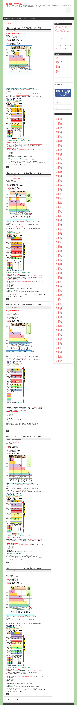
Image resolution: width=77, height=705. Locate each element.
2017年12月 (58, 246)
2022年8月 (58, 175)
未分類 (57, 67)
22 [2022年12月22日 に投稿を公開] (63, 46)
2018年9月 (58, 234)
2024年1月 (58, 153)
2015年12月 (58, 277)
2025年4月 (58, 133)
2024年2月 (58, 151)
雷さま (57, 72)
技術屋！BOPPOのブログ (17, 3)
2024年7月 (58, 145)
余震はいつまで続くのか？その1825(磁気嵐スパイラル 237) (23, 436)
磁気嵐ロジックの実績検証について (27, 89)
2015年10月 (58, 280)
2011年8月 (58, 344)
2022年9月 (58, 173)
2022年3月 (58, 181)
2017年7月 (58, 252)
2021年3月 (58, 197)
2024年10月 (58, 141)
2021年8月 (58, 190)
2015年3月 (58, 289)
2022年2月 (58, 182)
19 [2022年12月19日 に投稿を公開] (56, 46)
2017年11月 (58, 247)
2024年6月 (58, 146)
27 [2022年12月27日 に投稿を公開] (58, 48)
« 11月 (56, 49)
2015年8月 (58, 282)
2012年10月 (58, 326)
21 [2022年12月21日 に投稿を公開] (60, 46)
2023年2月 (58, 167)
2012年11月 (58, 325)
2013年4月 (58, 318)
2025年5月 (58, 132)
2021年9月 (58, 189)
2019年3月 (58, 226)
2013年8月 (58, 313)
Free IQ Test (57, 102)
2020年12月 (58, 201)
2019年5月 (58, 224)
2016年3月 (58, 273)
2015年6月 (58, 285)
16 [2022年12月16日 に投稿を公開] (65, 45)
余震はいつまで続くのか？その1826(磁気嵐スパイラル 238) (23, 305)
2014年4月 (58, 303)
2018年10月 (58, 233)
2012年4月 (58, 334)
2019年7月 (58, 221)
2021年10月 (58, 188)
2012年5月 (58, 333)
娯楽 (57, 63)
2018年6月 (58, 238)
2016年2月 (58, 274)
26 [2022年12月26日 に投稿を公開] (56, 48)
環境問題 (58, 70)
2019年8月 (58, 220)
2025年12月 (58, 123)
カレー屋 (58, 57)
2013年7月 (58, 314)
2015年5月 (58, 286)
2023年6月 (58, 162)
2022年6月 (58, 177)
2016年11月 (58, 263)
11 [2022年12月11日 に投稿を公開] (70, 44)
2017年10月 (58, 248)
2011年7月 (58, 346)
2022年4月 (58, 180)
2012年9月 (58, 327)
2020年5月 (58, 210)
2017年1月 (58, 260)
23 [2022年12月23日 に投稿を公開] (65, 46)
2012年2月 (58, 336)
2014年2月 (58, 305)
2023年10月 (58, 157)
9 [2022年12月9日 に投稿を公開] (65, 44)
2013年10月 (58, 311)
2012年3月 (58, 335)
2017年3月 (58, 258)
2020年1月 (58, 215)
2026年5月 (58, 116)
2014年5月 (58, 302)
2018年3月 (58, 242)
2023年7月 (58, 160)
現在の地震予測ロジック (35, 18)
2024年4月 (58, 149)
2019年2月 (58, 228)
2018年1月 (58, 245)
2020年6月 (58, 208)
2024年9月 (58, 142)
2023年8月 (58, 159)
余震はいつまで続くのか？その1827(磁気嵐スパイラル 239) (23, 173)
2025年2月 (58, 136)
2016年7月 (58, 268)
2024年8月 (58, 144)
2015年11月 (58, 278)
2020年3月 (58, 212)
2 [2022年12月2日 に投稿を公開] (65, 42)
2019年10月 (58, 217)
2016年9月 (58, 265)
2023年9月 (58, 158)
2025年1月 (58, 137)
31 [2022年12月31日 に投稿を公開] (67, 48)
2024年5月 (58, 148)
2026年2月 (58, 120)
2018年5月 (58, 239)
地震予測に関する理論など (9, 18)
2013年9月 (58, 312)
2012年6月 (58, 331)
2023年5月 (58, 163)
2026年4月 (58, 118)
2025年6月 (58, 131)
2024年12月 (58, 138)
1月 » (59, 49)
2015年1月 (58, 291)
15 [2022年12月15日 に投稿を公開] (63, 45)
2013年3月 (58, 320)
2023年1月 (58, 168)
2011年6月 (58, 347)
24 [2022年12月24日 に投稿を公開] (67, 46)
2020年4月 (58, 211)
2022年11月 (58, 171)
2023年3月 (58, 166)
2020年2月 (58, 214)
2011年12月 (58, 339)
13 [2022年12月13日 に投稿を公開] (58, 45)
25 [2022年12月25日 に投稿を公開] (70, 46)
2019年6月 (58, 223)
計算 (57, 71)
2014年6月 (58, 300)
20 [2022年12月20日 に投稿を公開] (58, 46)
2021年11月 (58, 186)
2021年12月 (58, 185)
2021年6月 (58, 193)
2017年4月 (58, 256)
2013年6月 (58, 316)
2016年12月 (58, 261)
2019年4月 (58, 225)
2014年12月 (58, 292)
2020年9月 (58, 204)
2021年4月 (58, 195)
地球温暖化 (58, 61)
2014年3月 (58, 304)
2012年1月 (58, 338)
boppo (13, 30)
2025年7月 (58, 129)
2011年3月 (58, 351)
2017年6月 (58, 254)
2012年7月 (58, 330)
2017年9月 (58, 250)
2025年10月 (58, 126)
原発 (57, 59)
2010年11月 (58, 356)
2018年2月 (58, 243)
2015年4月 (58, 287)
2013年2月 (58, 321)
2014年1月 (58, 307)
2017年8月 (58, 251)
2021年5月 (58, 194)
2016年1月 (58, 276)
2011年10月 (58, 342)
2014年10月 (58, 295)
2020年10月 (58, 203)
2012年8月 (58, 329)
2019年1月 (58, 229)
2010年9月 (58, 358)
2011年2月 (58, 352)
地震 (7, 167)
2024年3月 (58, 150)
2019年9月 (58, 219)
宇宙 (57, 65)
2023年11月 (58, 155)
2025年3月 (58, 135)
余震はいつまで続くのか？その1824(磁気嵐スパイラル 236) (23, 568)
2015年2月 (58, 290)
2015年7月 (58, 283)
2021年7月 (58, 192)
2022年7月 (58, 176)
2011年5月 (58, 348)
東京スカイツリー (59, 68)
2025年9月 (58, 127)
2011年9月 (58, 343)
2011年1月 (58, 353)
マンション (58, 58)
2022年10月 (58, 172)
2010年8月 (58, 360)
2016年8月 (58, 267)
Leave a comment (18, 30)
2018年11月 (58, 232)
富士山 (57, 66)
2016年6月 (58, 269)
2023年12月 (58, 154)
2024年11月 (58, 140)
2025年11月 (58, 124)
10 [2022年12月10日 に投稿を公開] (67, 44)
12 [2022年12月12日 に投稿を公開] (56, 45)
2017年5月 (58, 255)
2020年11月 (58, 202)
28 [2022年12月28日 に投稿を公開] (60, 48)
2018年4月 (58, 241)
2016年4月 (58, 272)
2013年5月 (58, 317)
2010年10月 (58, 357)
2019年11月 (58, 216)
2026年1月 (58, 122)
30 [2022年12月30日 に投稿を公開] (65, 48)
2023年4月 (58, 164)
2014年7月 (58, 299)
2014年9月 (58, 296)
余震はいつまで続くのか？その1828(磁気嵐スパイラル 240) (23, 28)
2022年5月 (58, 179)
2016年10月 (58, 264)
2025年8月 (58, 128)
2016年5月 (58, 270)
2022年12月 (58, 170)
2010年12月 (58, 355)
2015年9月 (58, 281)
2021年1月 (58, 199)
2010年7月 (58, 361)
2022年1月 (58, 184)
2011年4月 (58, 349)
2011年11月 (58, 340)
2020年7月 (58, 207)
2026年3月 (58, 119)
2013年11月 (58, 309)
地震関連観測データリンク (22, 18)
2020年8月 (58, 206)
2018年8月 (58, 236)
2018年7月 (58, 237)
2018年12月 (58, 230)
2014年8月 (58, 298)
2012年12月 (58, 324)
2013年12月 (58, 308)
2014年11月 (58, 294)
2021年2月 (58, 198)
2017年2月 (58, 259)
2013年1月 (58, 322)
